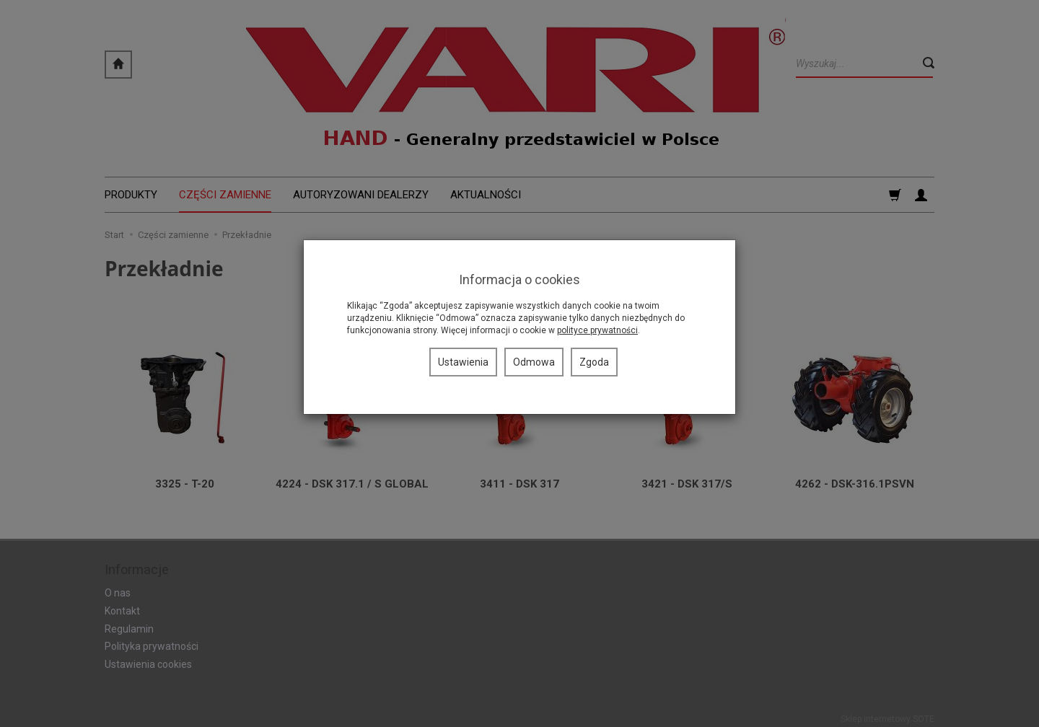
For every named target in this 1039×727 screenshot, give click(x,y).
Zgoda (594, 362)
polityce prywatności (597, 330)
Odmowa (534, 362)
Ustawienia (463, 362)
